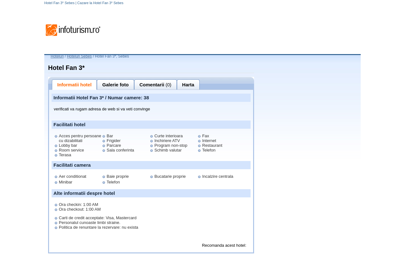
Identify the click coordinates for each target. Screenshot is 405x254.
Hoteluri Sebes (79, 56)
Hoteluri (57, 56)
